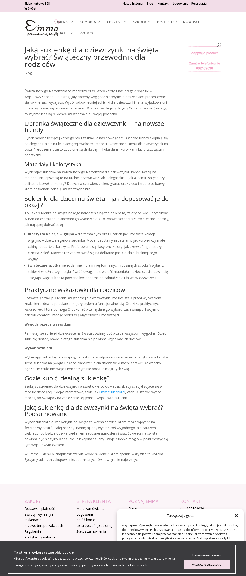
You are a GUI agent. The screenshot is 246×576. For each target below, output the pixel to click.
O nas (133, 508)
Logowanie (85, 514)
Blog (150, 4)
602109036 (195, 508)
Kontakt (163, 4)
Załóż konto (85, 520)
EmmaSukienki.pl (112, 392)
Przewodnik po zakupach (44, 525)
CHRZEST (114, 22)
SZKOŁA (139, 22)
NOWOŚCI (191, 22)
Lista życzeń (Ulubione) (94, 525)
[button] (236, 515)
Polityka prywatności (40, 537)
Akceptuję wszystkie (206, 564)
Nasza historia (133, 4)
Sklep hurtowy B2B (37, 4)
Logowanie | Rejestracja (190, 4)
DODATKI (61, 33)
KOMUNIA (88, 22)
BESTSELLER (167, 22)
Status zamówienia (91, 531)
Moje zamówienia (90, 508)
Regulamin (33, 531)
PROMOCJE (89, 33)
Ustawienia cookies (206, 555)
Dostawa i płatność (40, 508)
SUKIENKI (61, 22)
